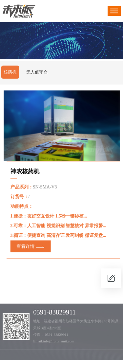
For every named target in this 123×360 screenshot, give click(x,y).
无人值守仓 (37, 72)
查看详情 (26, 245)
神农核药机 (25, 171)
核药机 (10, 72)
